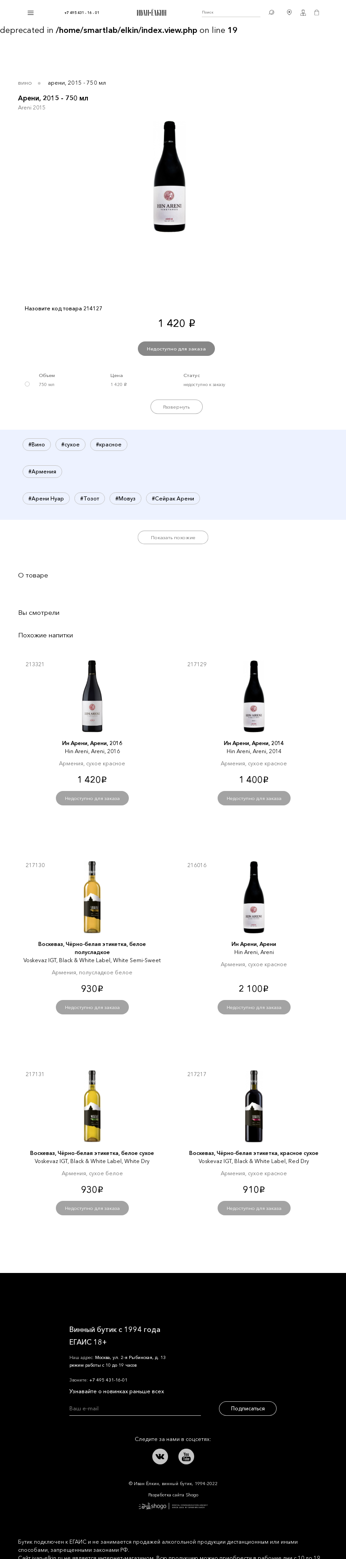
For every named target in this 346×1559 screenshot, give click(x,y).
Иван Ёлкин (94, 1294)
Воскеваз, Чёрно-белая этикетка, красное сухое (254, 1153)
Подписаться (248, 1408)
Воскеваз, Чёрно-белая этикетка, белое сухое (92, 1153)
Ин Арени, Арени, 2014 (254, 743)
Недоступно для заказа (176, 348)
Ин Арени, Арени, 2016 (92, 743)
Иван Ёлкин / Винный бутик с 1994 (150, 12)
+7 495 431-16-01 (108, 1380)
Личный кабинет (303, 12)
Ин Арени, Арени (254, 944)
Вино (25, 82)
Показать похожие (173, 537)
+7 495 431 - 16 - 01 (82, 12)
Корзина (316, 12)
